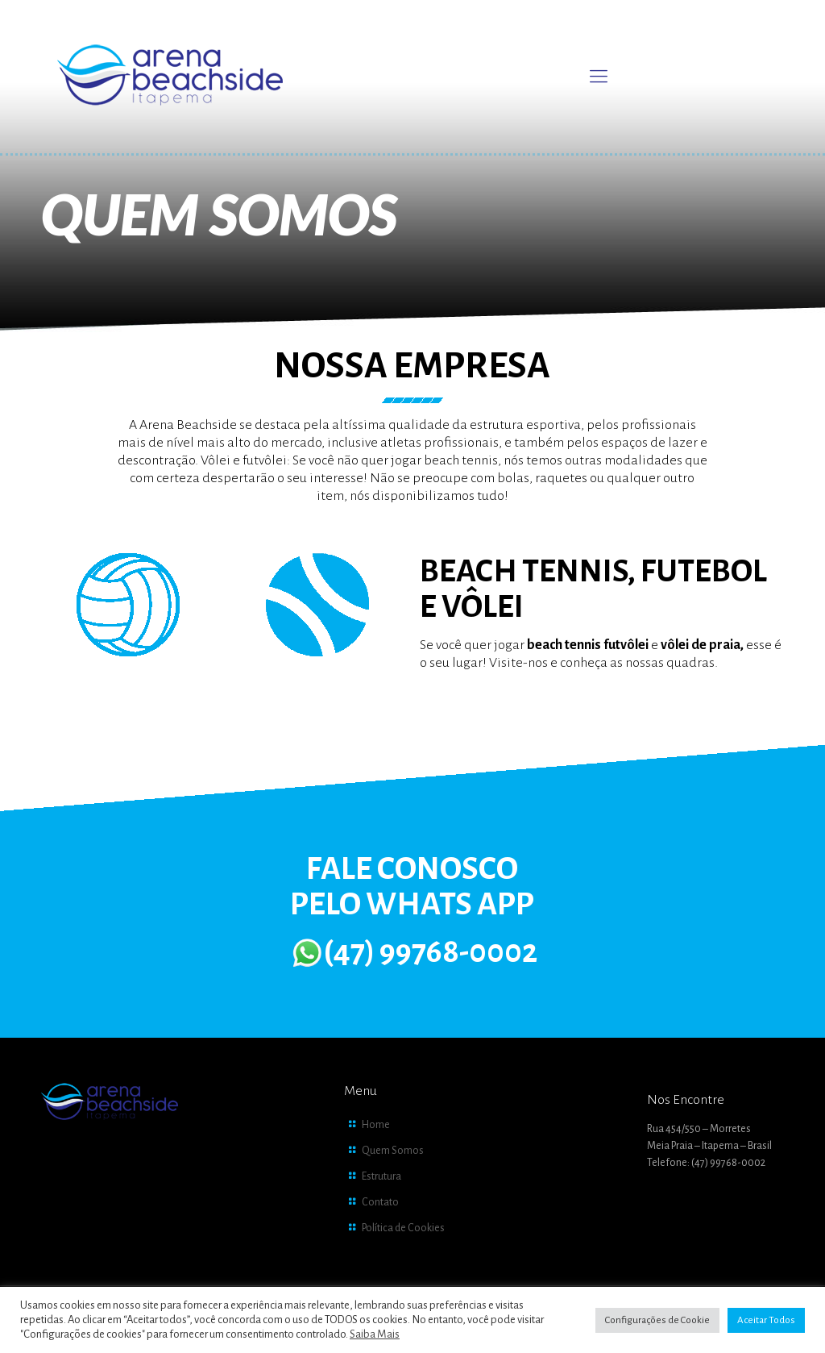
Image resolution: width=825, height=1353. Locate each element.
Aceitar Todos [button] (766, 1320)
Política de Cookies (403, 1228)
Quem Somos (393, 1150)
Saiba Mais (375, 1334)
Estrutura (381, 1176)
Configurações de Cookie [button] (657, 1320)
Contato (380, 1202)
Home (376, 1124)
